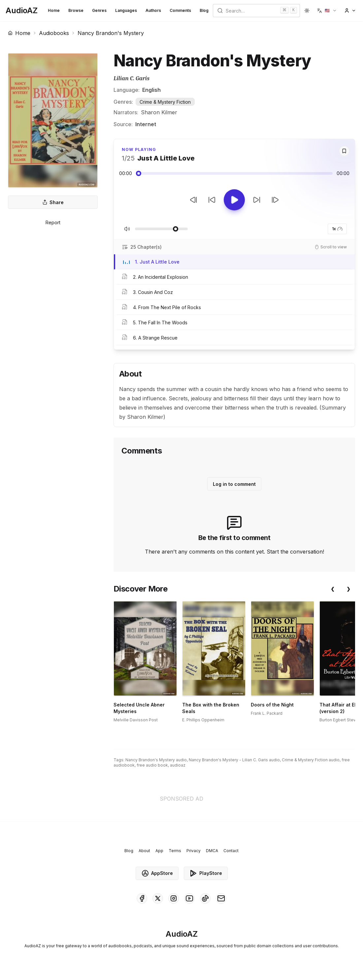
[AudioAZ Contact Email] (221, 898)
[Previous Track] (193, 199)
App (159, 850)
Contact (231, 850)
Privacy (193, 850)
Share (53, 202)
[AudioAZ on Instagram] (173, 898)
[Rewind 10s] (211, 199)
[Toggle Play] (234, 199)
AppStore (157, 873)
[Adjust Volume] (161, 229)
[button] (327, 10)
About (144, 850)
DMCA (212, 850)
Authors (153, 10)
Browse (75, 10)
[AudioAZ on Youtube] (189, 898)
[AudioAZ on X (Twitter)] (157, 898)
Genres (99, 10)
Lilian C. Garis (131, 78)
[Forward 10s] (256, 199)
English (151, 90)
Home (54, 10)
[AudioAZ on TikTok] (205, 898)
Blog (204, 10)
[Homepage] (22, 10)
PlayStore (205, 873)
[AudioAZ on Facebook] (142, 898)
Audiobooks (54, 33)
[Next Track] (275, 199)
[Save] (344, 151)
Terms (175, 850)
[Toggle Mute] (127, 229)
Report (53, 222)
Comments (180, 10)
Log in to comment (234, 484)
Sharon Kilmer (159, 112)
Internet (145, 124)
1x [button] (337, 229)
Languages (126, 10)
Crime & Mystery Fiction (165, 102)
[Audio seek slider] (234, 173)
